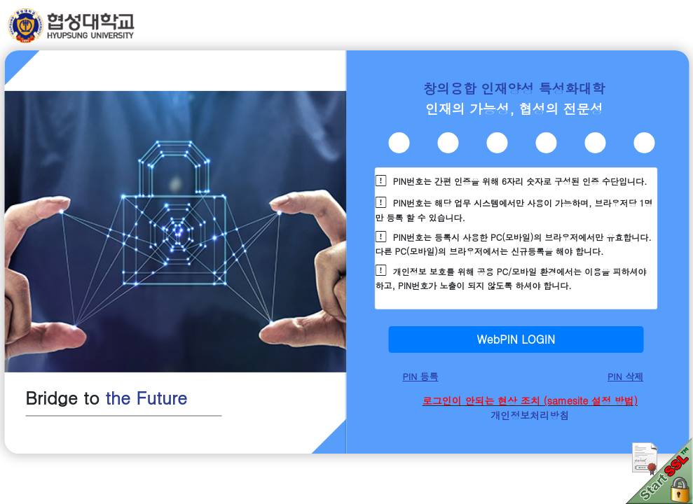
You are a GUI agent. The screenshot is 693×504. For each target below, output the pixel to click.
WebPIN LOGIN (515, 339)
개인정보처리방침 (529, 415)
